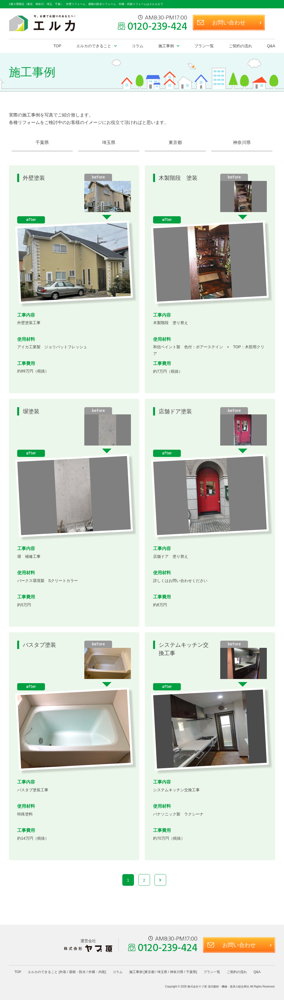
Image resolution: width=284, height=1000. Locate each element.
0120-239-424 (157, 27)
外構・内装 (96, 972)
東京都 (175, 142)
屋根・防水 (77, 972)
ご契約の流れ (240, 46)
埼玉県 (108, 142)
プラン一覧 (204, 46)
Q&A (271, 46)
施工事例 (166, 46)
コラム (137, 46)
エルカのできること (93, 46)
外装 (63, 972)
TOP (58, 46)
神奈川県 (242, 142)
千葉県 (42, 142)
